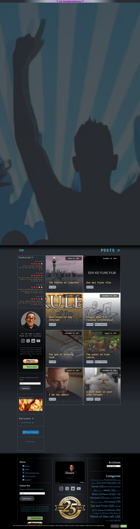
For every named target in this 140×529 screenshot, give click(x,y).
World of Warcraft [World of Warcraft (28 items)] (105, 517)
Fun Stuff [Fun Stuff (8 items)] (103, 483)
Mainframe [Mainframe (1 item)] (99, 491)
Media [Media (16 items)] (109, 490)
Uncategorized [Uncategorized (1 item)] (97, 513)
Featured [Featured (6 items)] (109, 480)
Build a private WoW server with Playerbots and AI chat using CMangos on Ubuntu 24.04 (31, 291)
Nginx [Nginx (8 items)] (116, 494)
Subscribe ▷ (27, 499)
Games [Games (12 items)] (97, 486)
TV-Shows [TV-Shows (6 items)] (101, 510)
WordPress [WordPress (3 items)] (115, 513)
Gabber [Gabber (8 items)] (115, 483)
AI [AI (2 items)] (92, 480)
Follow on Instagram (32, 432)
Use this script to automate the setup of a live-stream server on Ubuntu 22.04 (31, 279)
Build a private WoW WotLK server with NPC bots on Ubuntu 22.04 (31, 267)
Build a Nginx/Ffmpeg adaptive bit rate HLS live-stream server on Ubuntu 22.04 (31, 303)
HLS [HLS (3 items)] (113, 487)
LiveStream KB (27, 423)
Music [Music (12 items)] (97, 494)
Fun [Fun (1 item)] (95, 483)
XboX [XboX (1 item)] (107, 520)
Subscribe (25, 388)
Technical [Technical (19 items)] (112, 502)
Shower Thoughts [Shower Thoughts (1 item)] (98, 502)
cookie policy (100, 525)
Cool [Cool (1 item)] (102, 480)
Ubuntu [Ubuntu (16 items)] (113, 510)
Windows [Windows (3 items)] (106, 513)
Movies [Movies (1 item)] (117, 491)
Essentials (115, 526)
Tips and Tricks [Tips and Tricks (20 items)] (102, 506)
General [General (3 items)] (107, 487)
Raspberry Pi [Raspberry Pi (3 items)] (109, 498)
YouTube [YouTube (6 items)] (115, 520)
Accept (124, 526)
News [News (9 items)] (107, 494)
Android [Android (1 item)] (97, 480)
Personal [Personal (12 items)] (97, 497)
